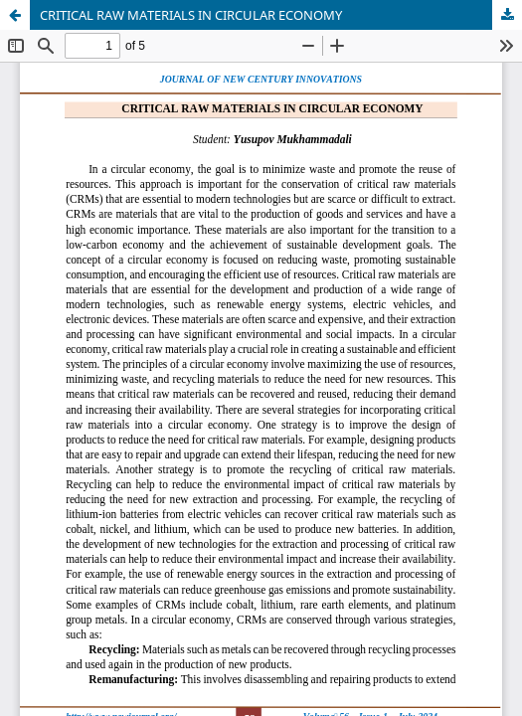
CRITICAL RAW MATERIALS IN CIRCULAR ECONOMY (191, 15)
